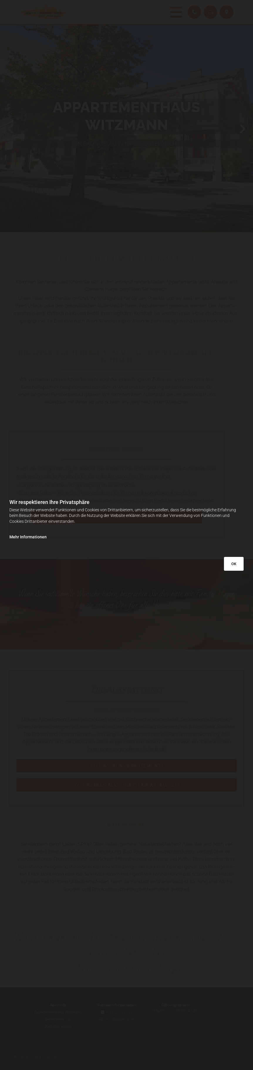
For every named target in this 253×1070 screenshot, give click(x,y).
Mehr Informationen (28, 537)
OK (233, 564)
